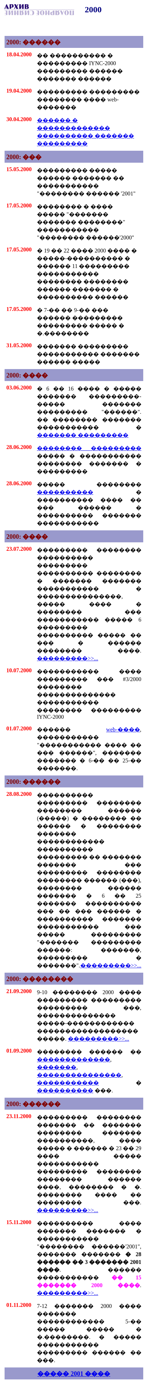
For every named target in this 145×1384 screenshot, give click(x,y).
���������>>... (67, 658)
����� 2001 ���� (73, 1373)
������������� (73, 1059)
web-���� (123, 729)
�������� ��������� (89, 448)
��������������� (79, 1075)
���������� (65, 492)
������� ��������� (82, 435)
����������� (68, 1083)
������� (56, 1067)
